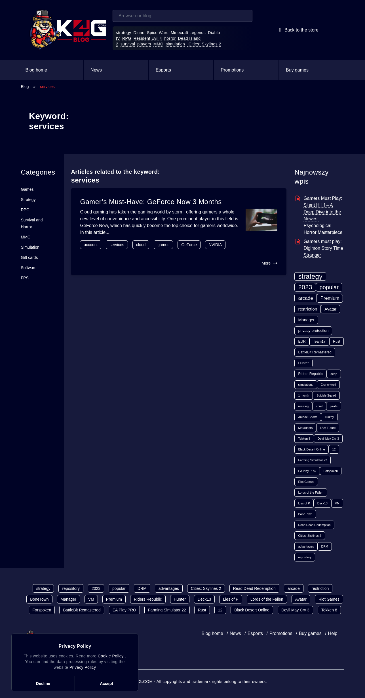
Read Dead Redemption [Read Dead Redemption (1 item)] (314, 525)
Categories (38, 172)
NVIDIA (215, 244)
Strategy (28, 199)
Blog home (36, 70)
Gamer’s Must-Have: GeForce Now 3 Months (150, 202)
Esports (163, 70)
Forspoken (41, 610)
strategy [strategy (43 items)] (310, 276)
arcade (294, 588)
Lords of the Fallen (266, 599)
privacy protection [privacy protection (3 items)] (313, 330)
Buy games (297, 70)
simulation (175, 44)
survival (128, 44)
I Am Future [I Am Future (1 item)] (328, 427)
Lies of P (230, 599)
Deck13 (204, 599)
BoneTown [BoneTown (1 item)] (305, 514)
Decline (43, 683)
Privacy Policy (82, 667)
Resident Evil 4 (148, 38)
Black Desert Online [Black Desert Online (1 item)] (311, 449)
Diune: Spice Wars (150, 32)
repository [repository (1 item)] (304, 557)
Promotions (232, 70)
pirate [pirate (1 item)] (333, 406)
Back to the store (297, 30)
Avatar (301, 599)
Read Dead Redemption (254, 588)
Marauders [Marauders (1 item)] (305, 427)
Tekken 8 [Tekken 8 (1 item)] (304, 438)
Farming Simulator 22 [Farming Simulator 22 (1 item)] (312, 460)
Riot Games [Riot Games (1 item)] (306, 481)
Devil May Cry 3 (295, 610)
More (269, 263)
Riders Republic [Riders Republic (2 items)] (310, 374)
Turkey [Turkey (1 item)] (329, 417)
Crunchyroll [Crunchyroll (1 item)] (328, 384)
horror (170, 38)
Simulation (30, 247)
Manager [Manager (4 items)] (306, 320)
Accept (106, 683)
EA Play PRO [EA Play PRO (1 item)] (307, 471)
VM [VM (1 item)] (337, 503)
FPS (25, 278)
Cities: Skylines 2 (204, 44)
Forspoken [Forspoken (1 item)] (331, 471)
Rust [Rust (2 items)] (336, 341)
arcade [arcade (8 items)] (305, 298)
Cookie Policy (111, 656)
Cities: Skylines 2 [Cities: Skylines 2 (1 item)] (309, 535)
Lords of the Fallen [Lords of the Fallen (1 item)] (310, 492)
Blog (25, 86)
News (96, 70)
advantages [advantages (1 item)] (306, 546)
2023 (96, 588)
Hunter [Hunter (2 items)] (303, 363)
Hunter (180, 599)
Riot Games (328, 599)
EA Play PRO (124, 610)
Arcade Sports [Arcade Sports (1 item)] (307, 417)
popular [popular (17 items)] (329, 287)
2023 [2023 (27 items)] (305, 287)
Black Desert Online (251, 610)
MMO (158, 44)
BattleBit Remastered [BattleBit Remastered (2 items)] (315, 352)
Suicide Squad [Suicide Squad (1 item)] (326, 395)
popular (119, 588)
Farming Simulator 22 (167, 610)
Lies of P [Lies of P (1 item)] (304, 503)
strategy (123, 32)
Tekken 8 (329, 610)
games (163, 244)
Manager (68, 599)
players (144, 44)
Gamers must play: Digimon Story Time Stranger (323, 248)
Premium (114, 599)
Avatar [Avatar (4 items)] (330, 309)
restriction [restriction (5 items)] (307, 309)
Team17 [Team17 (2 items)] (319, 341)
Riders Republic (148, 599)
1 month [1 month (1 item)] (303, 395)
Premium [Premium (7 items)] (329, 298)
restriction (320, 588)
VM (91, 599)
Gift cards (29, 257)
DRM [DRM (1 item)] (324, 546)
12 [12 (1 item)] (334, 449)
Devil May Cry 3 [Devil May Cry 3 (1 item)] (328, 438)
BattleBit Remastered (81, 610)
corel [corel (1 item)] (319, 406)
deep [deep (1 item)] (333, 374)
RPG (126, 38)
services (116, 244)
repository (70, 588)
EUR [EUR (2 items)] (301, 341)
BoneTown (39, 599)
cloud (140, 244)
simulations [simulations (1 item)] (305, 384)
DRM (142, 588)
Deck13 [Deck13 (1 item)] (322, 503)
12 (220, 610)
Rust (202, 610)
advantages (169, 588)
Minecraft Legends (188, 32)
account (91, 244)
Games (27, 189)
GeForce (189, 244)
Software (29, 267)
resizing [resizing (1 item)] (303, 406)
